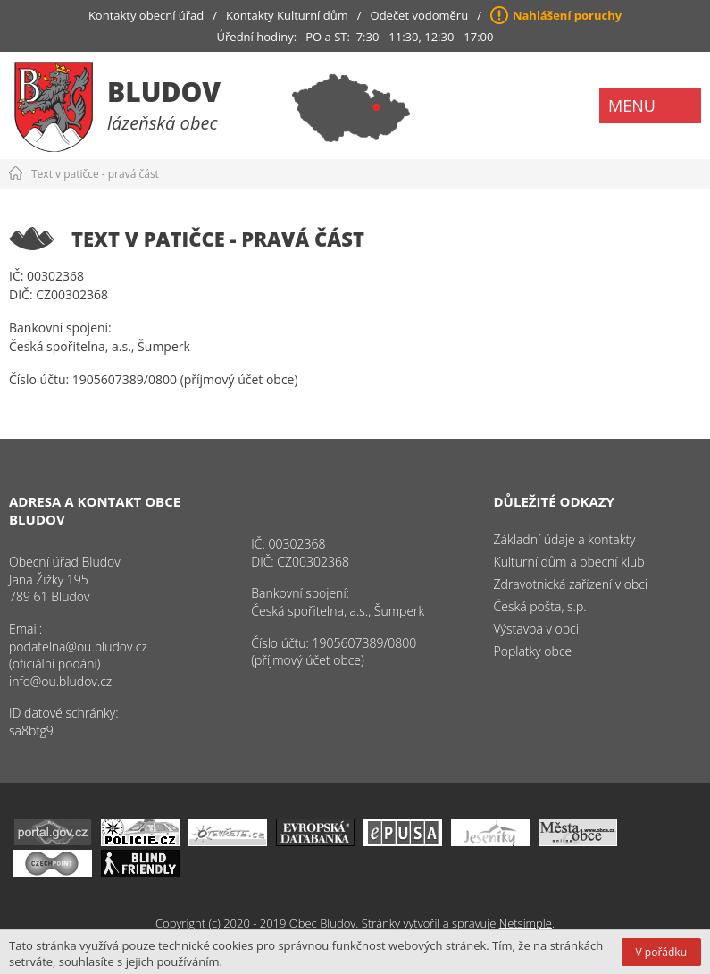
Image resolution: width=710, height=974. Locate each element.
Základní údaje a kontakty (565, 539)
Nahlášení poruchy (567, 15)
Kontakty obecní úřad (146, 15)
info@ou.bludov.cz (60, 681)
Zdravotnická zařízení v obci (571, 583)
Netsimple (525, 923)
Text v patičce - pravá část (95, 173)
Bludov (164, 91)
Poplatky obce (533, 650)
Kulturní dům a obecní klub (569, 561)
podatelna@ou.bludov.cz (78, 646)
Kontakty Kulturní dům (287, 15)
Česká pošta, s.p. (540, 606)
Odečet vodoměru (420, 15)
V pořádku (661, 952)
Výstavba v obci (536, 628)
